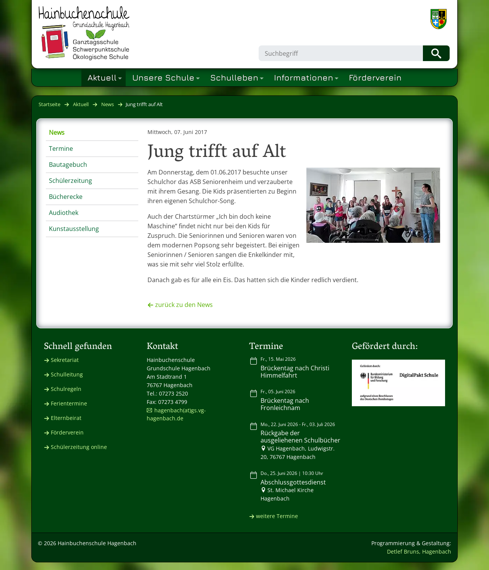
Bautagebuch (68, 164)
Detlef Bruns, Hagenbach (419, 551)
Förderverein (67, 432)
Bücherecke (66, 196)
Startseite (49, 104)
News (107, 104)
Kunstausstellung (74, 228)
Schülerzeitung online (79, 447)
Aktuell (81, 104)
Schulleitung (67, 374)
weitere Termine (277, 516)
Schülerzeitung (70, 180)
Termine (61, 148)
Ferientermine (69, 403)
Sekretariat (65, 359)
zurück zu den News (184, 304)
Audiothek (63, 212)
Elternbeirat (66, 417)
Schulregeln (66, 388)
